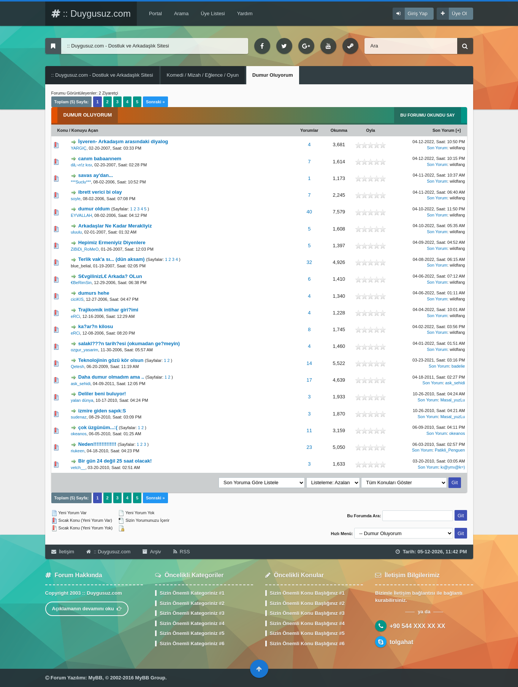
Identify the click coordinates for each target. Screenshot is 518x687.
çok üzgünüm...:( (97, 427)
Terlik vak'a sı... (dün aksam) (111, 259)
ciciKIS (77, 299)
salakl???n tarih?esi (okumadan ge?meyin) (129, 343)
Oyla (370, 130)
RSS (181, 551)
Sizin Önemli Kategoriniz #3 (192, 613)
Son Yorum (443, 130)
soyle (76, 198)
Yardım (245, 13)
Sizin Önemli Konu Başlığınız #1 (307, 593)
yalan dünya (82, 400)
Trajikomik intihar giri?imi (108, 310)
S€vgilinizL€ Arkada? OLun (110, 276)
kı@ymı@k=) (452, 467)
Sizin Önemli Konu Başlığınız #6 (307, 643)
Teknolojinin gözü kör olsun (111, 360)
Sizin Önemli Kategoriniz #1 (192, 593)
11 (309, 430)
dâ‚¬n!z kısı (81, 165)
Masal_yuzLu (452, 400)
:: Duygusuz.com (91, 13)
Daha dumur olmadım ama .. (111, 377)
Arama (181, 13)
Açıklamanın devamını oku (87, 608)
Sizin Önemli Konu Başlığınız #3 (307, 613)
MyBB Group (150, 678)
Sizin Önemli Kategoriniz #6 (192, 643)
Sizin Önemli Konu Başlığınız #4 (307, 623)
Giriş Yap (418, 13)
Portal (155, 13)
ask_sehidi (80, 383)
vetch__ (78, 467)
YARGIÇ (78, 148)
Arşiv (152, 551)
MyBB (96, 678)
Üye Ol (459, 13)
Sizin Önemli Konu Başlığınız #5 (307, 633)
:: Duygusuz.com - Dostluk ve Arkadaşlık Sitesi (102, 75)
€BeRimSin (81, 282)
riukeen (77, 451)
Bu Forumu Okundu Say (427, 115)
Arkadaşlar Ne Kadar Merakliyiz (115, 226)
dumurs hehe (93, 293)
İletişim (62, 551)
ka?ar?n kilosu (95, 326)
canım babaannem (99, 158)
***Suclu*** (81, 182)
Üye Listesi (213, 13)
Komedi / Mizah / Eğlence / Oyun (203, 75)
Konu (62, 130)
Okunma (339, 130)
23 (309, 447)
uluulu (76, 232)
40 (309, 212)
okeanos (79, 433)
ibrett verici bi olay (100, 192)
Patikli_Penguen (450, 450)
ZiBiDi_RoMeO (84, 249)
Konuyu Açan (84, 130)
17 (309, 380)
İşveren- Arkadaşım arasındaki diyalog (123, 141)
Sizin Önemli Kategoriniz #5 (192, 633)
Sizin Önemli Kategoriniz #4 (192, 623)
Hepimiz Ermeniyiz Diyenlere (112, 242)
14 (309, 363)
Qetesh (77, 366)
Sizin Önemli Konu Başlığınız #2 (307, 603)
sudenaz (79, 417)
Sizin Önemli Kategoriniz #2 (192, 603)
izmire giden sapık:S (102, 411)
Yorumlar (309, 130)
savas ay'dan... (95, 175)
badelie (458, 366)
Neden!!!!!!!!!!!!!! (97, 444)
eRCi (75, 316)
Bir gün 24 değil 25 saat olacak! (115, 461)
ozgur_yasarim (84, 349)
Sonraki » (155, 101)
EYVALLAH (81, 215)
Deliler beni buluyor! (102, 393)
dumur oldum (94, 209)
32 (309, 262)
